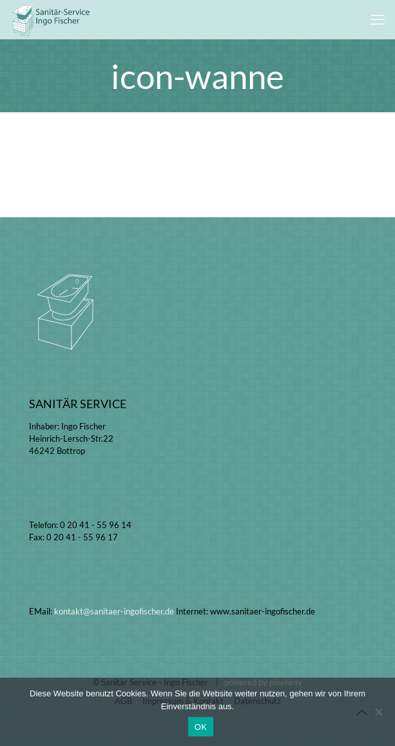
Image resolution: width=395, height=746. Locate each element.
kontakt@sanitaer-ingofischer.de (114, 611)
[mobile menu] (378, 19)
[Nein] (378, 711)
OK (201, 727)
